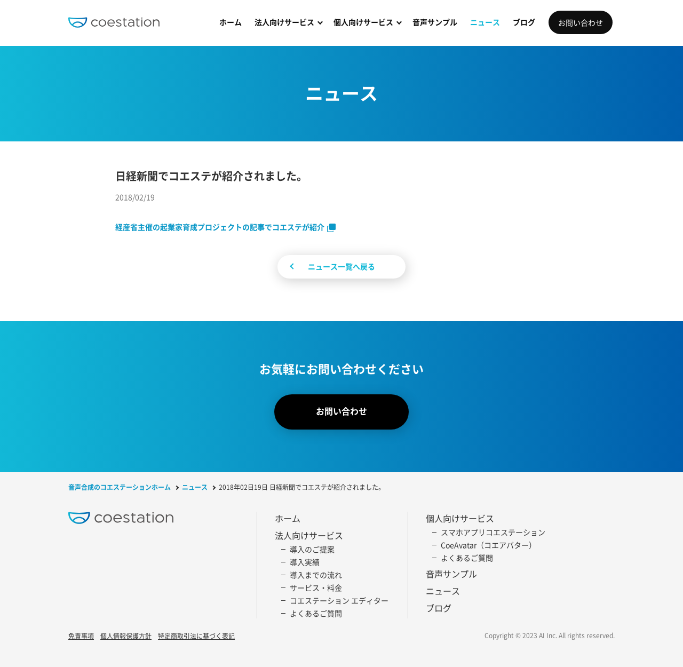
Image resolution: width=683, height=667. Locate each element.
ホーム (230, 22)
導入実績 (305, 562)
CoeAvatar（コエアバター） (488, 544)
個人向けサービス (363, 22)
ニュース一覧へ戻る (341, 266)
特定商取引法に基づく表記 (196, 636)
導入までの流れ (316, 574)
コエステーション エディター (339, 600)
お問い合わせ (580, 22)
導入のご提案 (312, 549)
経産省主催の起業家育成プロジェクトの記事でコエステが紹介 (219, 226)
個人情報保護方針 (126, 636)
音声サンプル (434, 22)
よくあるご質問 (316, 613)
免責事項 (81, 636)
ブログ (524, 22)
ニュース (485, 22)
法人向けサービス (284, 22)
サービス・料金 (316, 587)
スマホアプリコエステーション (493, 532)
